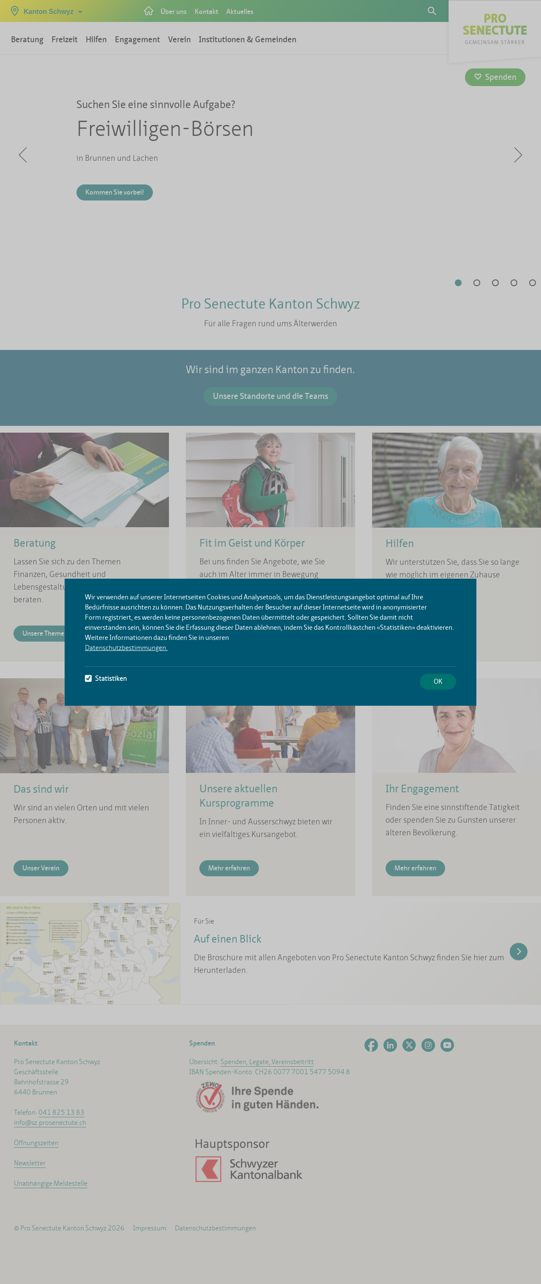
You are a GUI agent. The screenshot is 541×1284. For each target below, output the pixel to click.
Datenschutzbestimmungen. (126, 647)
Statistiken (106, 678)
